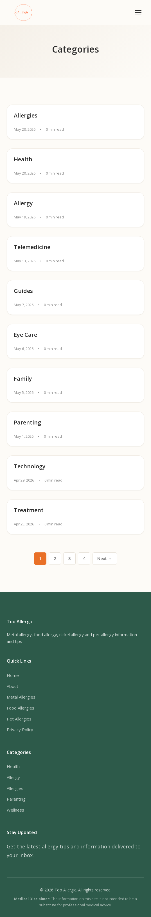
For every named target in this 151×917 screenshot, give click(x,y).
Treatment (29, 510)
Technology (30, 466)
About (12, 686)
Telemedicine (32, 247)
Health (23, 159)
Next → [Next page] (104, 558)
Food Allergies (20, 708)
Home (13, 675)
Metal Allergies (21, 697)
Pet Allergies (19, 719)
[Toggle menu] (138, 12)
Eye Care (25, 334)
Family (23, 378)
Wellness (15, 810)
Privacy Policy (20, 729)
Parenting (27, 422)
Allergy (23, 203)
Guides (23, 291)
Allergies (25, 115)
